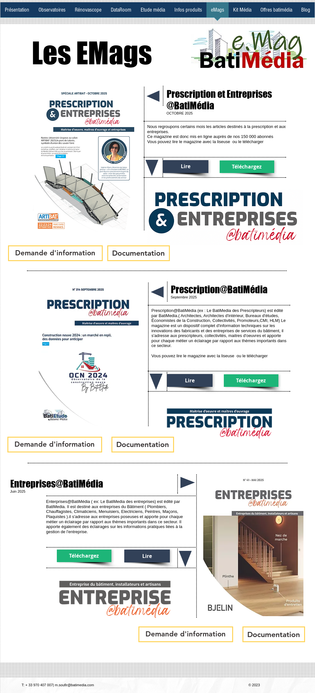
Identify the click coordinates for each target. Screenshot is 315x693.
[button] (55, 253)
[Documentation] (138, 253)
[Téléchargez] (247, 166)
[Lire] (185, 166)
